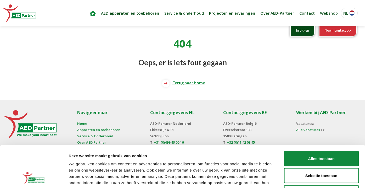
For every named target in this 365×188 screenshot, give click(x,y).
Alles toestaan (321, 119)
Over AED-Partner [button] (277, 13)
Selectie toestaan (321, 136)
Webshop (329, 13)
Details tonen (282, 177)
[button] (349, 13)
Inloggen (302, 30)
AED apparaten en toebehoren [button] (130, 13)
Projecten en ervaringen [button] (232, 13)
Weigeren (321, 153)
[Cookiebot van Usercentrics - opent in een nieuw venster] (34, 178)
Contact (307, 13)
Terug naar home (183, 82)
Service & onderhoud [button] (184, 13)
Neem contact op (338, 30)
